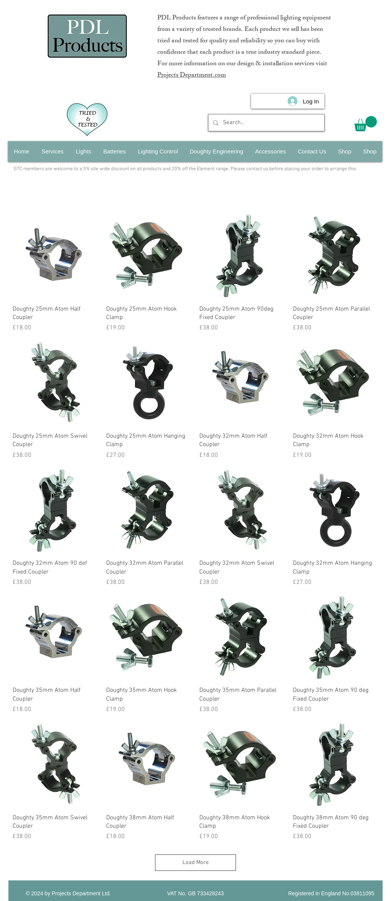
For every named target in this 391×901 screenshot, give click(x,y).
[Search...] (265, 122)
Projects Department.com (191, 75)
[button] (365, 123)
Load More (196, 862)
